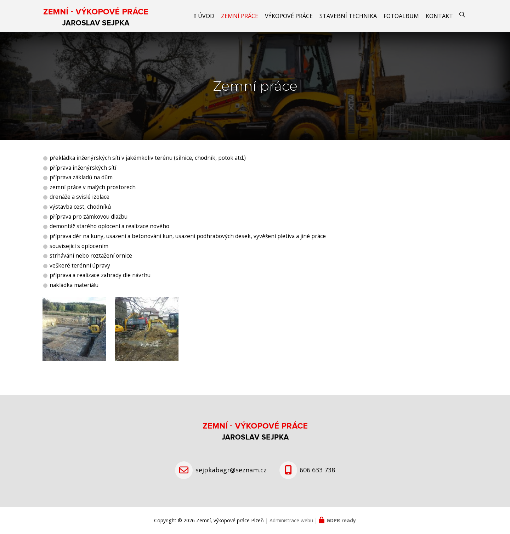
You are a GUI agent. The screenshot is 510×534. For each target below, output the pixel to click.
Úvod (206, 16)
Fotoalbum (401, 16)
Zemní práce (239, 16)
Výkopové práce (289, 16)
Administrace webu (291, 520)
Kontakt (439, 16)
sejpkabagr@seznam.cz (231, 470)
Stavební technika (348, 16)
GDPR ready (341, 520)
